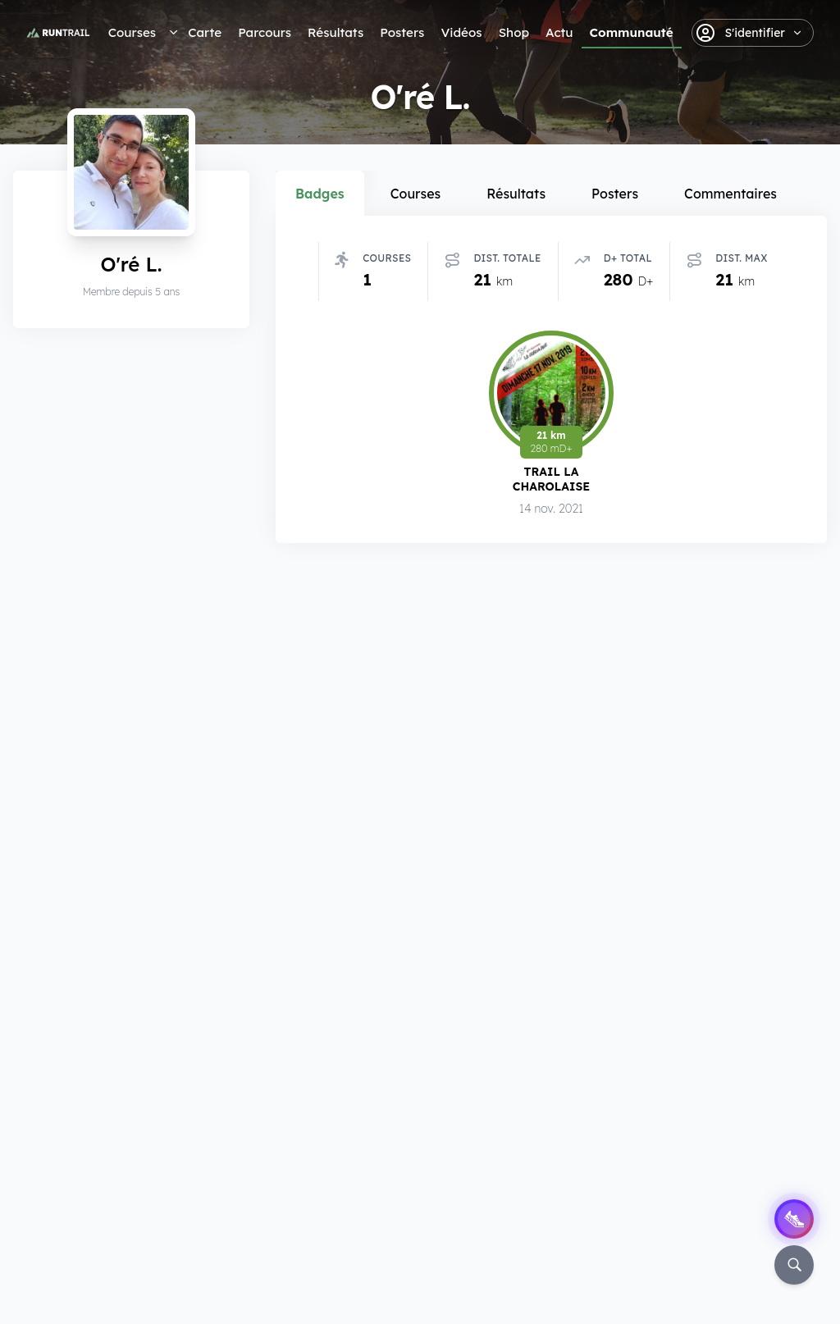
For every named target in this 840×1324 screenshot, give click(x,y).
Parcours (264, 32)
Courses (132, 32)
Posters (402, 32)
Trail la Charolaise (551, 478)
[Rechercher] (794, 1265)
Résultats (335, 32)
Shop (514, 32)
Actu (559, 32)
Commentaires (730, 193)
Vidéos (461, 32)
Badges (320, 193)
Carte (204, 32)
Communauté (631, 32)
